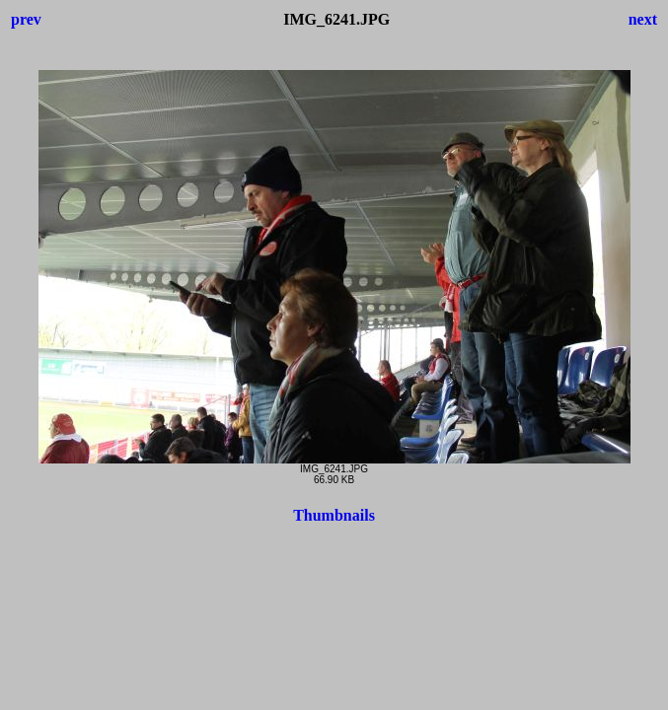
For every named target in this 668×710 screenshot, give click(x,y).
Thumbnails (334, 515)
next (643, 19)
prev (26, 19)
